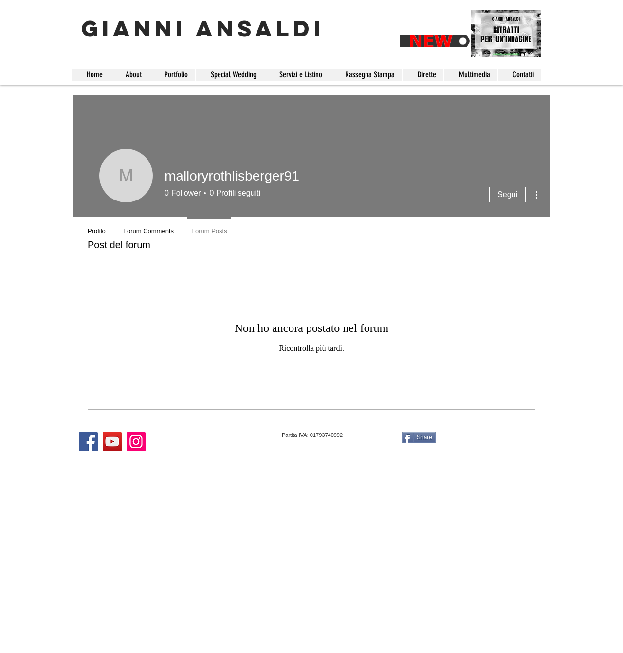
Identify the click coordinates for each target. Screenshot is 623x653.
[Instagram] (136, 441)
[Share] (419, 437)
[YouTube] (112, 441)
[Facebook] (88, 441)
